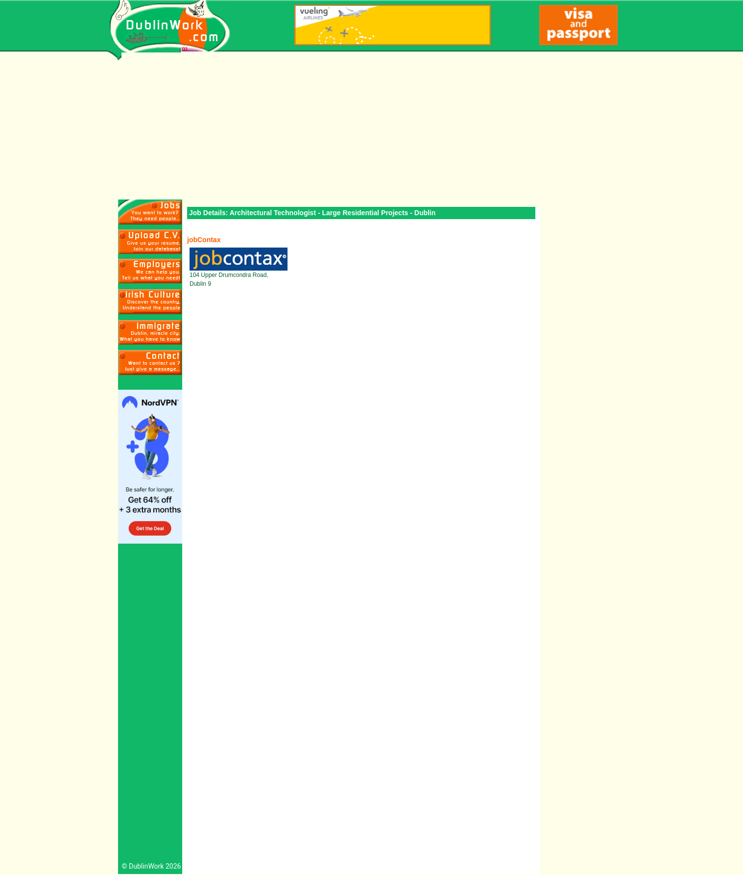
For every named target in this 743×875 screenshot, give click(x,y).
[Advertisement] (371, 126)
